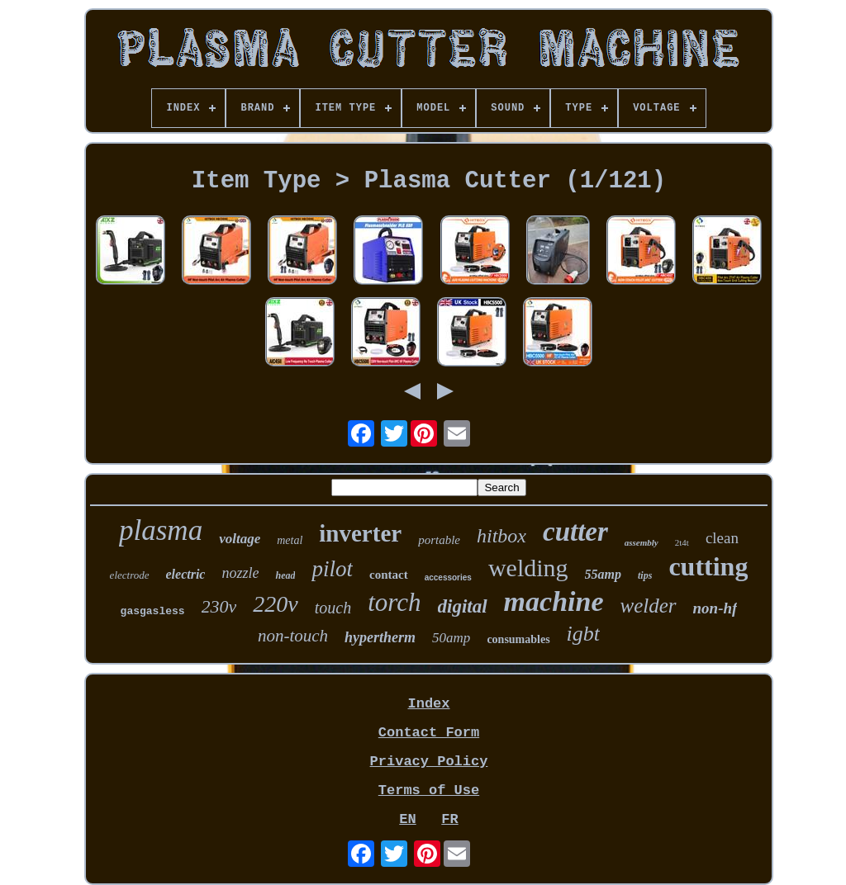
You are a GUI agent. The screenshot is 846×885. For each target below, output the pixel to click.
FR (449, 819)
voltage (239, 539)
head (285, 575)
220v (275, 604)
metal (289, 540)
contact (388, 574)
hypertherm (380, 637)
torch (394, 602)
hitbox (501, 536)
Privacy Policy (429, 761)
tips (645, 575)
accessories (448, 577)
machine (554, 601)
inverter (360, 533)
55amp (603, 574)
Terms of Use (428, 790)
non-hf (715, 608)
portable (439, 540)
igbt (583, 634)
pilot (332, 568)
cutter (575, 532)
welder (648, 605)
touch (333, 608)
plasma (160, 530)
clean (722, 538)
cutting (708, 566)
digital (462, 606)
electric (186, 574)
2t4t (682, 542)
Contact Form (428, 733)
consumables (518, 639)
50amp (451, 638)
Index (428, 704)
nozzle (240, 573)
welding (528, 567)
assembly (641, 542)
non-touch (293, 636)
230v (219, 606)
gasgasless (153, 611)
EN (407, 819)
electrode (130, 575)
